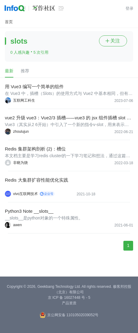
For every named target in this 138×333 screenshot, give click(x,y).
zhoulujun (21, 131)
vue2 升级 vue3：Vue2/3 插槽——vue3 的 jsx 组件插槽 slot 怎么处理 (68, 118)
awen (17, 225)
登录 (129, 8)
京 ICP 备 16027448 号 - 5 (69, 297)
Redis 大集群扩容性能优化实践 (36, 180)
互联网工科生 (24, 100)
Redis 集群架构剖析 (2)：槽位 (35, 148)
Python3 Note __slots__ (29, 211)
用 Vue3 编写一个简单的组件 (34, 86)
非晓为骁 (20, 163)
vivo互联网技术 (25, 194)
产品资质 (69, 303)
